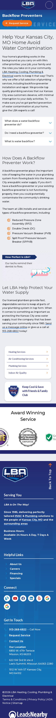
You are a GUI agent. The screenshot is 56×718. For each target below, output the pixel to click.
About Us (16, 564)
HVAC (18, 516)
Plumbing (31, 516)
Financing (16, 573)
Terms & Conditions (14, 699)
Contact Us (16, 641)
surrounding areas (16, 523)
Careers (15, 568)
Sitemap (17, 703)
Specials (15, 578)
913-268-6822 (10, 331)
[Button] (17, 23)
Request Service (19, 635)
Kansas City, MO (32, 519)
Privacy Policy (36, 699)
